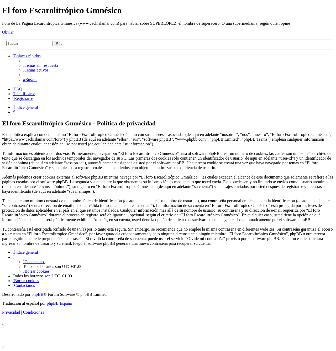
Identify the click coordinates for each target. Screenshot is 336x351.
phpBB (37, 294)
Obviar (8, 32)
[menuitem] (40, 65)
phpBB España (59, 303)
